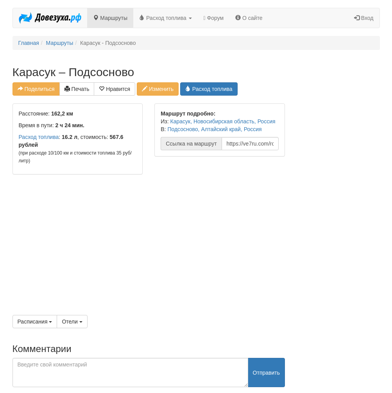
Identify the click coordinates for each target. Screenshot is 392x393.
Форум (214, 18)
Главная (28, 43)
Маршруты (110, 18)
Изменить (158, 89)
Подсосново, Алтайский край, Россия (214, 129)
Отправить (266, 373)
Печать (76, 89)
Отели (72, 321)
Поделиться (36, 89)
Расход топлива (165, 18)
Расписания (35, 321)
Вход (364, 18)
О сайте (248, 18)
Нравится (114, 89)
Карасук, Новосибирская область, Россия (223, 121)
